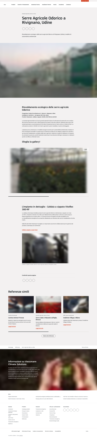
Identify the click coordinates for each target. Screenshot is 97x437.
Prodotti (13, 4)
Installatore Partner (46, 4)
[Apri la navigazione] (5, 5)
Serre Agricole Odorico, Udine (28, 347)
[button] (85, 347)
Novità (54, 4)
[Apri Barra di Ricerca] (88, 4)
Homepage (10, 347)
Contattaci (68, 4)
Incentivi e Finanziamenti (23, 4)
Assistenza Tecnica (35, 4)
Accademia (61, 4)
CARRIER (21, 435)
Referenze (17, 347)
